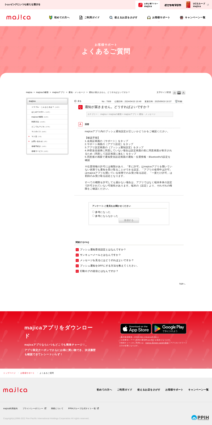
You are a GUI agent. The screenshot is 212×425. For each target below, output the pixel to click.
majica (151, 4)
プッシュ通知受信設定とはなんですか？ (103, 249)
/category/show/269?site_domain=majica (29, 111)
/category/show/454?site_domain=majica (29, 131)
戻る (80, 101)
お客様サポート (161, 17)
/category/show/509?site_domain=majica (29, 121)
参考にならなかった (106, 216)
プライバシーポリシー (33, 408)
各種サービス (39, 151)
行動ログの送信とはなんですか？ (99, 271)
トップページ (9, 373)
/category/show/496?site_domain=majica (29, 126)
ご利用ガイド (92, 17)
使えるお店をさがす (126, 17)
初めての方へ (62, 17)
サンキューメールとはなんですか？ (100, 254)
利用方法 (38, 122)
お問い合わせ (39, 141)
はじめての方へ (40, 112)
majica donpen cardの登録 (156, 343)
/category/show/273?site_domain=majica (29, 107)
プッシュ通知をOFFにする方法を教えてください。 (109, 265)
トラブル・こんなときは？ (45, 107)
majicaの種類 (42, 92)
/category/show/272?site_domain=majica (29, 146)
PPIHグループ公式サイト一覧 (82, 408)
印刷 (180, 101)
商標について (57, 408)
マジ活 (36, 136)
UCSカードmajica (199, 4)
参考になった (103, 212)
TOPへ (182, 284)
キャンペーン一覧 (195, 17)
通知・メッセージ (77, 92)
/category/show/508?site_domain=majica (29, 116)
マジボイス (38, 132)
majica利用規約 (10, 408)
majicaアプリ (58, 92)
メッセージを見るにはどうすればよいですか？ (107, 260)
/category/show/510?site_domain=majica (29, 151)
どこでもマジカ (40, 127)
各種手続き (38, 146)
